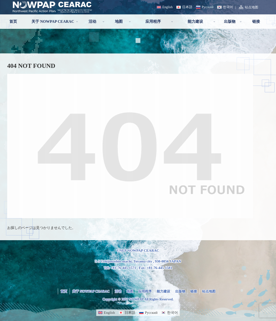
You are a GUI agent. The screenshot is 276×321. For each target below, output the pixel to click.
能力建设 (163, 291)
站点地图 (251, 7)
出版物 (180, 291)
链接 (193, 291)
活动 (118, 291)
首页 (63, 291)
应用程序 (145, 291)
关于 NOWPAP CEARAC (90, 291)
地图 (129, 291)
